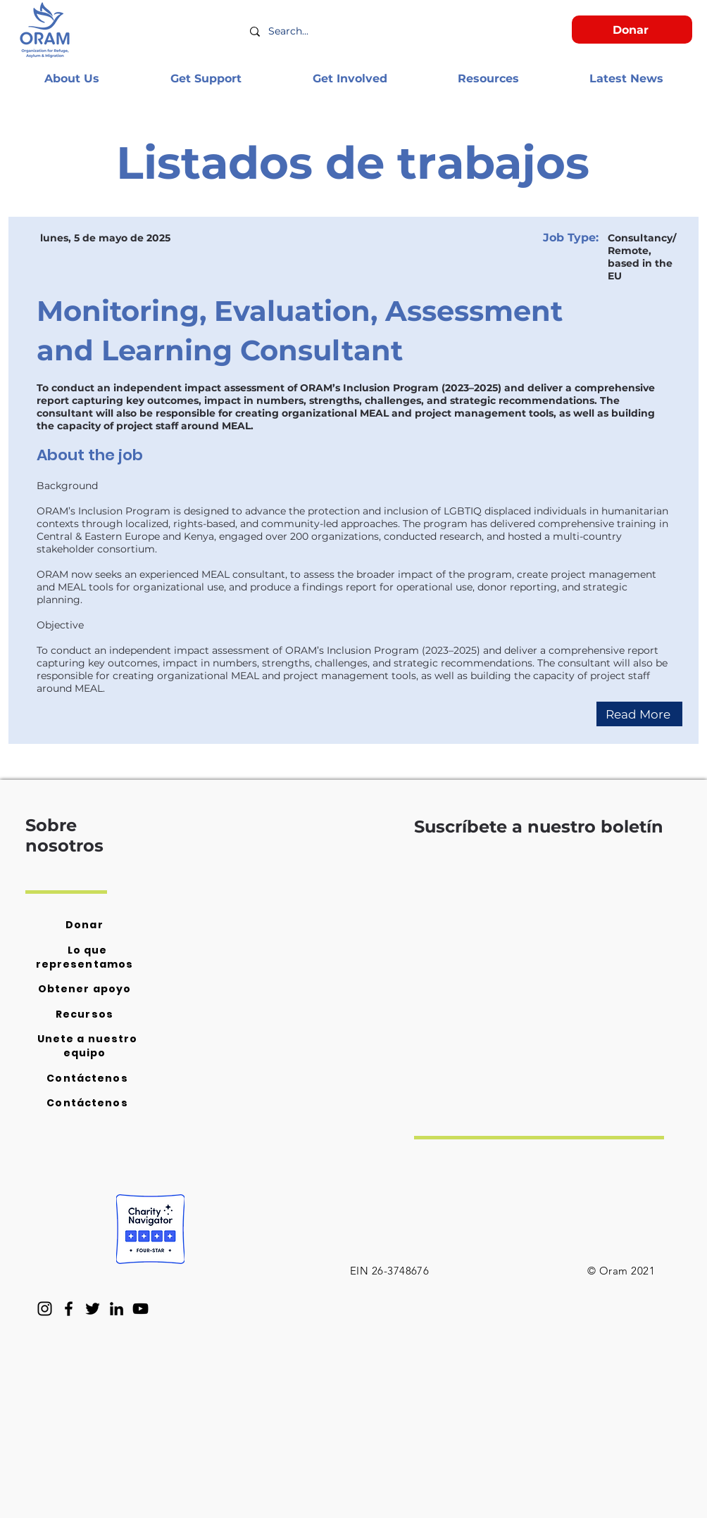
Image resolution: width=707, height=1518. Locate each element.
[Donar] (632, 29)
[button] (71, 78)
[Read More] (639, 714)
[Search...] (357, 31)
